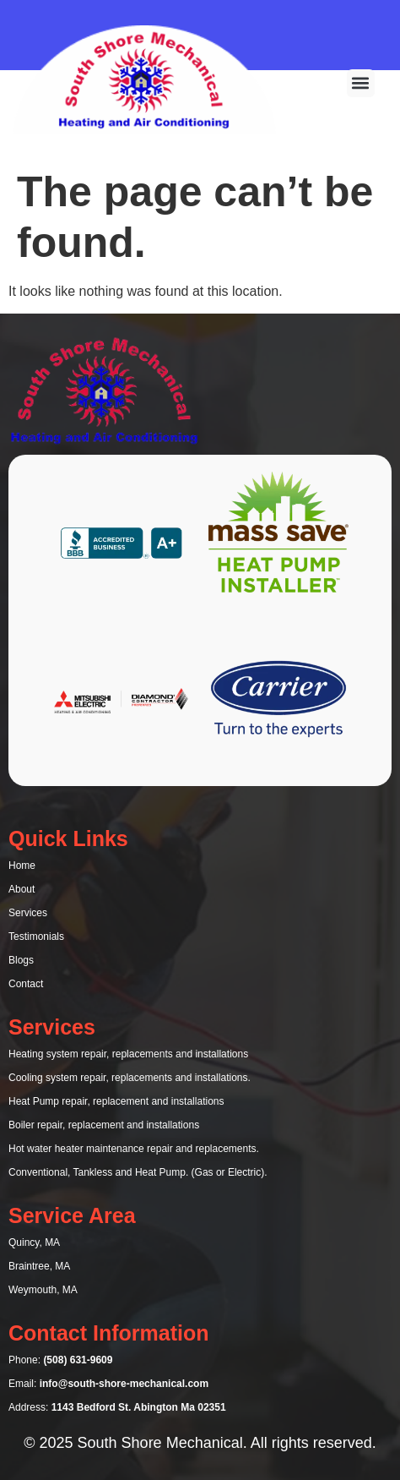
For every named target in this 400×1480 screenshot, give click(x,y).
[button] (361, 83)
